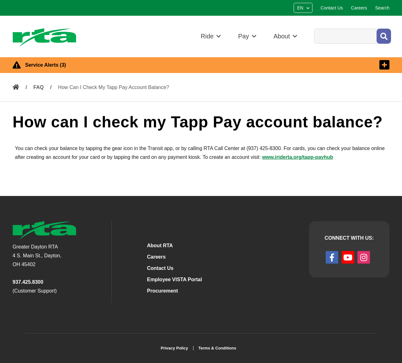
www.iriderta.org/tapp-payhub (297, 157)
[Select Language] (304, 8)
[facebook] (332, 257)
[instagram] (363, 257)
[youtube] (348, 257)
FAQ (38, 87)
